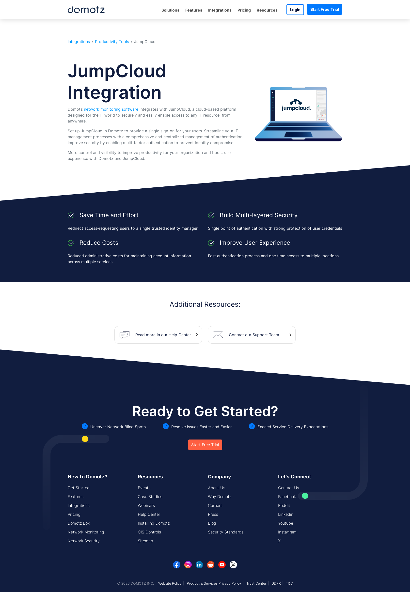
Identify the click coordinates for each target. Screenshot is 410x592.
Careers (215, 505)
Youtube (285, 523)
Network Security (84, 541)
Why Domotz (219, 496)
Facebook (287, 496)
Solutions (170, 10)
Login (295, 9)
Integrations (220, 10)
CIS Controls (149, 532)
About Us (216, 487)
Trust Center (256, 583)
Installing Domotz (154, 523)
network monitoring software (111, 109)
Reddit (284, 505)
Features (193, 10)
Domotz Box (79, 523)
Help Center (149, 514)
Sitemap (145, 541)
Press (213, 514)
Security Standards (225, 532)
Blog (212, 523)
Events (144, 487)
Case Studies (150, 496)
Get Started (79, 487)
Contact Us (288, 487)
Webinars (146, 505)
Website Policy (170, 583)
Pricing (244, 10)
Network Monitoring (86, 532)
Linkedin (285, 514)
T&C (289, 583)
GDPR (276, 583)
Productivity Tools (112, 41)
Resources (267, 10)
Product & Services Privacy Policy (214, 583)
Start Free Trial (324, 9)
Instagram (287, 532)
